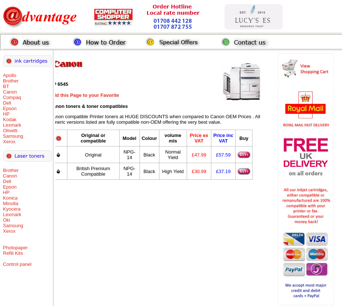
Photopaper (15, 247)
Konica (10, 198)
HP (6, 114)
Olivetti (10, 130)
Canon (10, 92)
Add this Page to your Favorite (84, 95)
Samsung (13, 136)
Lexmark (12, 125)
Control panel (17, 264)
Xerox (9, 141)
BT (6, 86)
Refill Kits (13, 253)
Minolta (10, 203)
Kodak (10, 119)
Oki (6, 220)
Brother (11, 81)
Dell (7, 103)
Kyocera (12, 209)
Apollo (9, 75)
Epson (10, 108)
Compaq (12, 97)
